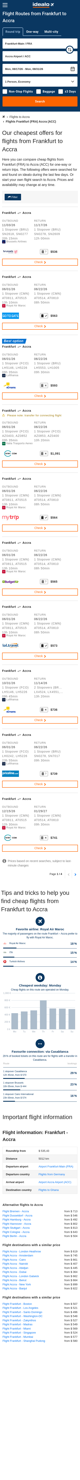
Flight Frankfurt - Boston (17, 1303)
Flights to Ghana (49, 1190)
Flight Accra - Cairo (14, 1259)
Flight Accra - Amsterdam (18, 1255)
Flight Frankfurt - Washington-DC (23, 1316)
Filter (14, 197)
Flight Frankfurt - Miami (17, 1328)
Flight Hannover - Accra (17, 1223)
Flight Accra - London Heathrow (22, 1251)
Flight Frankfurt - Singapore (19, 1332)
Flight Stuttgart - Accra (16, 1227)
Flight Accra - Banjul (15, 1288)
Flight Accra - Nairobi (15, 1263)
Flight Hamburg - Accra (17, 1219)
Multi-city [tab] (51, 31)
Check (40, 262)
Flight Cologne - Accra (16, 1232)
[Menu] (5, 5)
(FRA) (56, 1166)
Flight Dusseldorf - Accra (17, 1215)
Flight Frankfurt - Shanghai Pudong (24, 1340)
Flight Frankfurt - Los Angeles (20, 1307)
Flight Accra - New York (17, 1284)
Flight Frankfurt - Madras (17, 1324)
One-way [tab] (32, 31)
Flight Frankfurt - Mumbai (18, 1336)
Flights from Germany (52, 1174)
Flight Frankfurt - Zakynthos (19, 1320)
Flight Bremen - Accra (16, 1211)
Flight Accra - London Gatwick (21, 1276)
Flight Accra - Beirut (14, 1280)
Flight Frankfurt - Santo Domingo (22, 1312)
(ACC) (55, 1182)
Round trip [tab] (12, 31)
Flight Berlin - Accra (14, 1236)
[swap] (70, 50)
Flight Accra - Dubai (14, 1272)
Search (40, 101)
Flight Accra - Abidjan (15, 1268)
